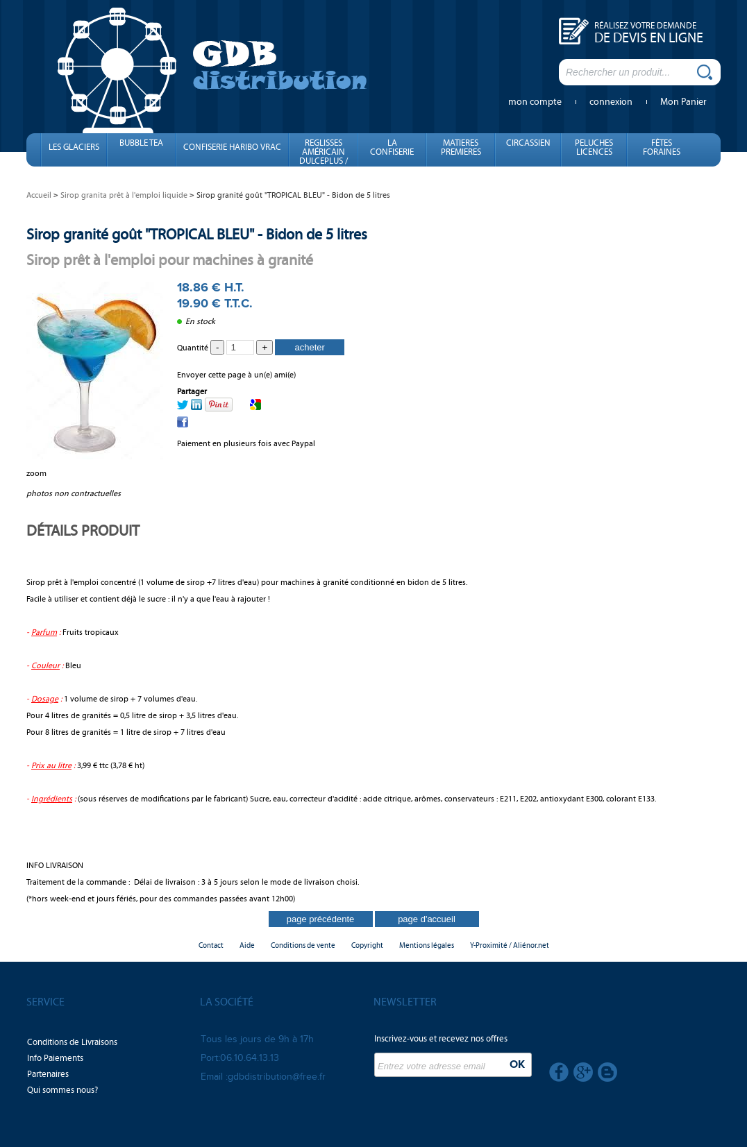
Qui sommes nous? (62, 1090)
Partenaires (48, 1074)
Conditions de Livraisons (72, 1042)
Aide (247, 945)
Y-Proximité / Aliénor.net (509, 945)
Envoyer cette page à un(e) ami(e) (236, 375)
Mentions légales (426, 945)
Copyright (367, 945)
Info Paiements (55, 1058)
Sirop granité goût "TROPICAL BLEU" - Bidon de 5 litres (196, 234)
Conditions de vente (303, 945)
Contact (211, 945)
